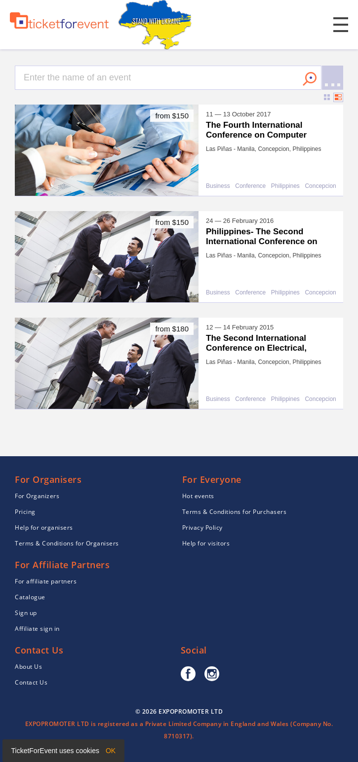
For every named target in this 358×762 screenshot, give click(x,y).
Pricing (25, 512)
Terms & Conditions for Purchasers (234, 512)
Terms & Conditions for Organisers (67, 543)
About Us (28, 666)
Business (218, 186)
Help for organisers (44, 527)
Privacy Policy (202, 527)
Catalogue (30, 597)
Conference (250, 186)
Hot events (198, 496)
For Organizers (37, 496)
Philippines (285, 186)
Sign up (26, 613)
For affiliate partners (46, 581)
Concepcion (320, 186)
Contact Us (31, 682)
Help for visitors (206, 543)
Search (310, 79)
